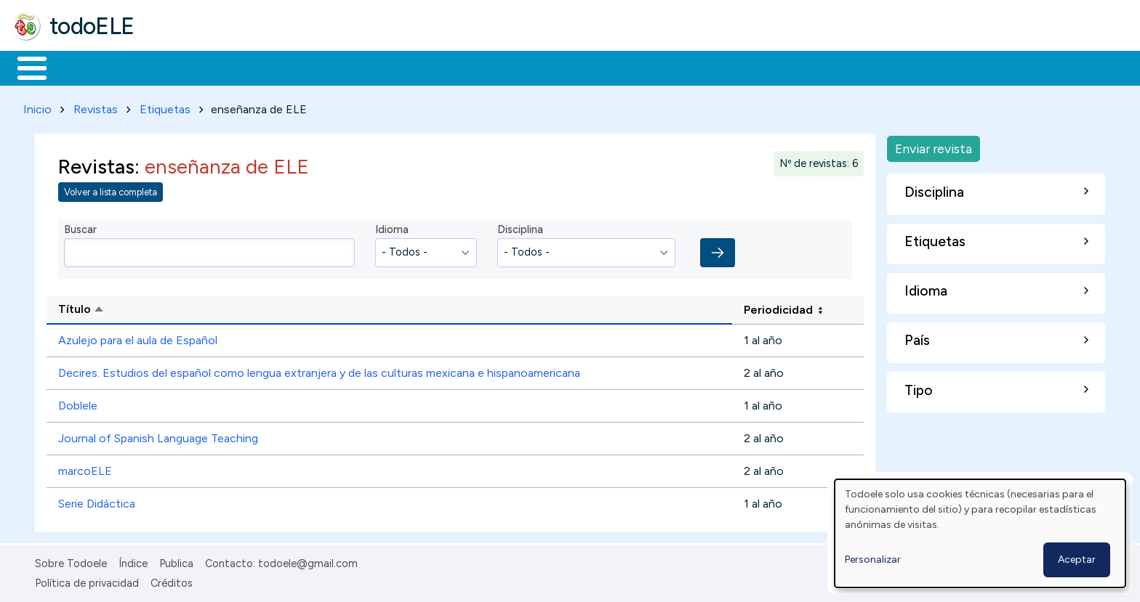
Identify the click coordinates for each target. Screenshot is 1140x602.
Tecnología (435, 67)
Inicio (24, 67)
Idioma (392, 227)
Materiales (81, 67)
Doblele (77, 403)
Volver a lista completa (110, 189)
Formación (175, 67)
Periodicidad (778, 307)
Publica (176, 561)
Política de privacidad (87, 580)
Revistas (95, 106)
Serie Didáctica (96, 501)
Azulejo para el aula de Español (137, 338)
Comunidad (531, 67)
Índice (133, 561)
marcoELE (85, 469)
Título (136, 308)
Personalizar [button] (873, 559)
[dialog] (980, 533)
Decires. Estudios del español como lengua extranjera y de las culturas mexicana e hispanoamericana (319, 371)
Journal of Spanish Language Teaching (158, 436)
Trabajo (262, 67)
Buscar (597, 67)
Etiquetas (165, 106)
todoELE (92, 26)
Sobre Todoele (71, 561)
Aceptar (1077, 559)
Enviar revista (933, 145)
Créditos (171, 580)
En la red (343, 67)
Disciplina (520, 227)
